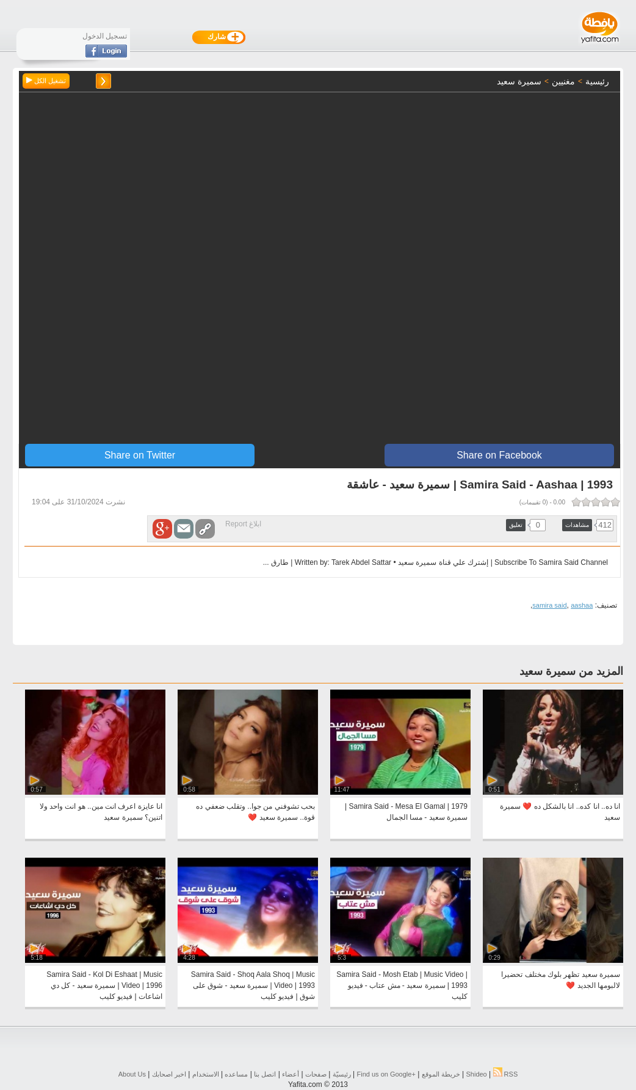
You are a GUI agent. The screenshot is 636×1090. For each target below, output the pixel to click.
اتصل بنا (265, 1074)
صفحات (316, 1074)
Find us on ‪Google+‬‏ (386, 1074)
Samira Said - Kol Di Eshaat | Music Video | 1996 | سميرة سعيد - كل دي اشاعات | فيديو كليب (104, 985)
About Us (132, 1074)
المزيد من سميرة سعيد (571, 671)
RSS (505, 1074)
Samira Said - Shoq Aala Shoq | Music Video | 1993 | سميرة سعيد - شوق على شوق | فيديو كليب (253, 985)
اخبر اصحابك (169, 1074)
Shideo (476, 1074)
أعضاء (290, 1074)
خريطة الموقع (441, 1074)
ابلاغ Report (243, 524)
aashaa (582, 605)
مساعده (236, 1074)
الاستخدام (205, 1074)
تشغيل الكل (46, 80)
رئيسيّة (342, 1074)
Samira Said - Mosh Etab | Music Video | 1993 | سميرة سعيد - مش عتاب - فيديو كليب (402, 985)
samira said (549, 605)
